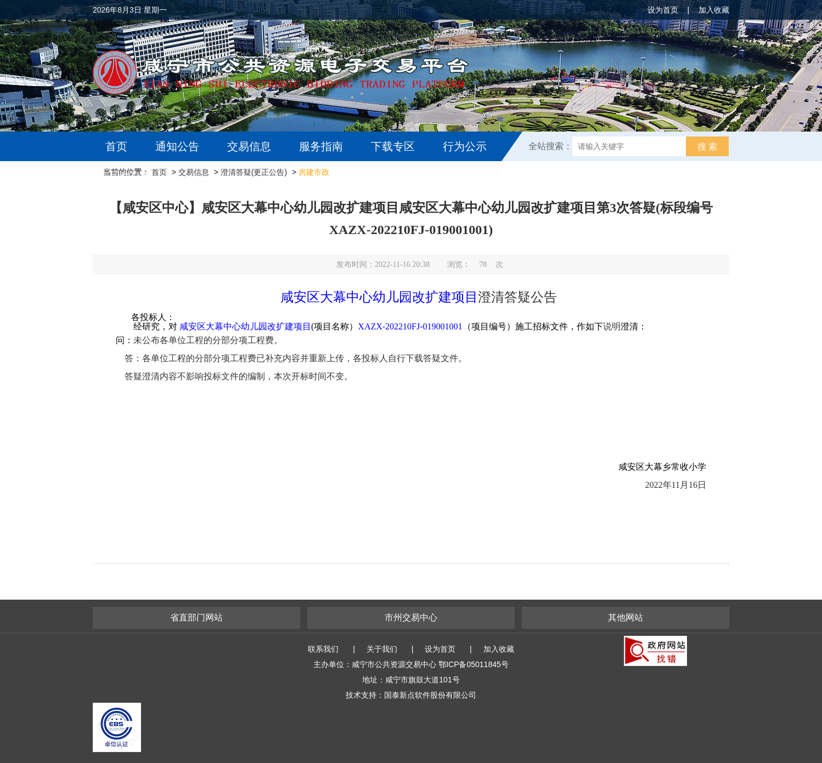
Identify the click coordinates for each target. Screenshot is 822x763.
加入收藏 (714, 9)
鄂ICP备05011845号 (473, 664)
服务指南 (321, 146)
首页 (116, 146)
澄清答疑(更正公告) (254, 172)
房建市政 (314, 172)
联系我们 (323, 649)
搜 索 (707, 146)
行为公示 (465, 146)
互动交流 (130, 176)
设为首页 (663, 9)
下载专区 (393, 146)
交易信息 (249, 146)
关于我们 (382, 649)
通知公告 (177, 146)
